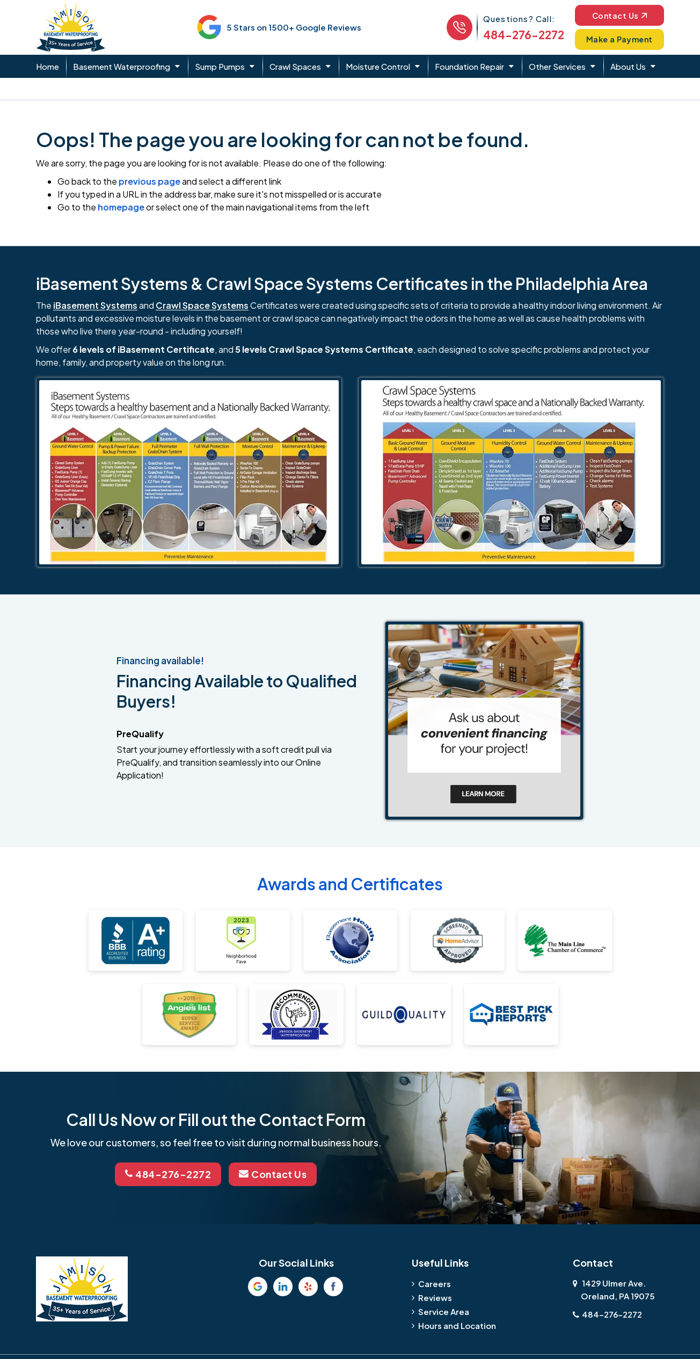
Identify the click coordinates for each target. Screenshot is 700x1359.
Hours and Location (457, 1325)
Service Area (443, 1311)
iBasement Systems (95, 305)
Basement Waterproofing (121, 66)
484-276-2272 (521, 34)
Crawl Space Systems (202, 305)
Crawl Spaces (295, 66)
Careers (434, 1283)
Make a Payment (618, 39)
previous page (149, 181)
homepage (121, 207)
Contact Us (618, 15)
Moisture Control (378, 66)
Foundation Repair (469, 66)
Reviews (435, 1297)
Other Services (557, 66)
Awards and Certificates (350, 884)
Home (47, 66)
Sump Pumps (220, 66)
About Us (628, 66)
